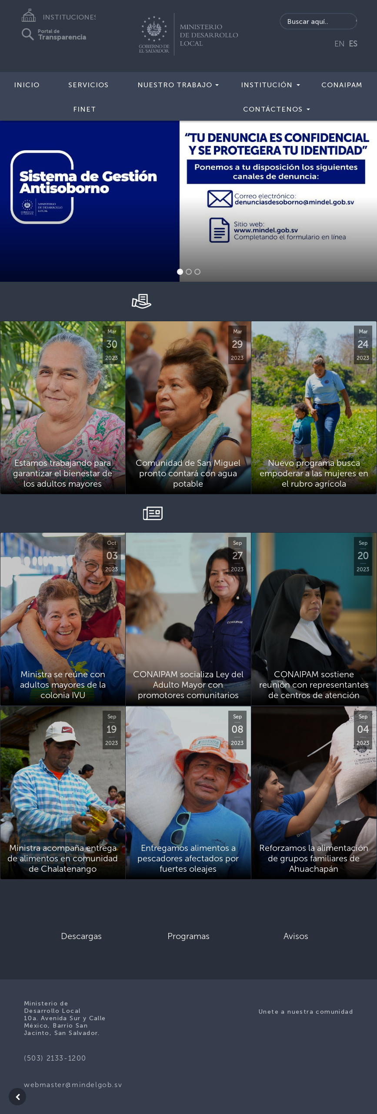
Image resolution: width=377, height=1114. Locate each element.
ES (353, 44)
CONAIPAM (341, 85)
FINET (84, 109)
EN (339, 44)
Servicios (88, 85)
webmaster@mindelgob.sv (73, 1085)
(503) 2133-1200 (55, 1058)
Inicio (27, 85)
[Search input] (318, 21)
